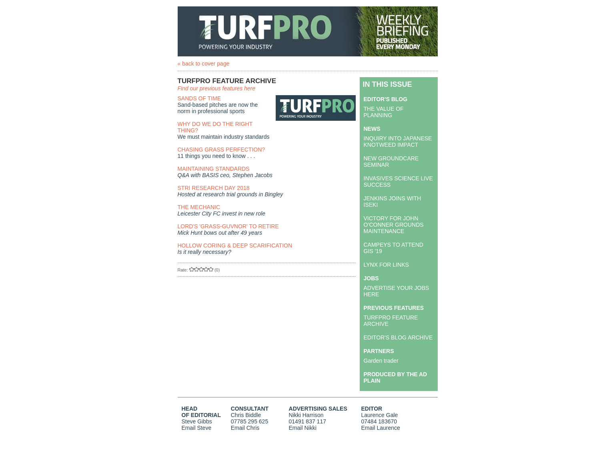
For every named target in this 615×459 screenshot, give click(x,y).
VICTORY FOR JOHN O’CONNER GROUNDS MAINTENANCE (394, 224)
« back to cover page (204, 63)
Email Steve (197, 428)
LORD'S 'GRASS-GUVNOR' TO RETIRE (228, 226)
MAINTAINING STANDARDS (214, 169)
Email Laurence (380, 428)
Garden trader (381, 360)
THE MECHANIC (199, 207)
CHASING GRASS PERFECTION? (221, 149)
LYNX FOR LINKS (386, 264)
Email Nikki (303, 428)
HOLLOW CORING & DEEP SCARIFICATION (235, 245)
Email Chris (245, 428)
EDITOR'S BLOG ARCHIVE (398, 337)
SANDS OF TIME (199, 98)
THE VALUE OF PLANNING (384, 112)
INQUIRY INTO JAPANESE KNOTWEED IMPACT (398, 141)
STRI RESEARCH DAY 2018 (214, 188)
